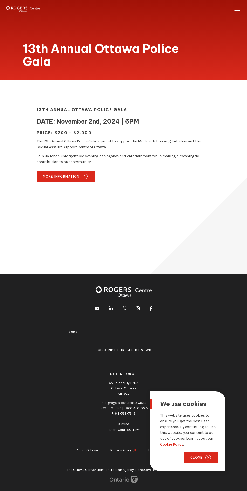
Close (196, 457)
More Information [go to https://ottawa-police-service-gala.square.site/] (61, 176)
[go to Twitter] (124, 309)
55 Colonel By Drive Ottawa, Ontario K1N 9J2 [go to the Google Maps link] (123, 388)
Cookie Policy (171, 444)
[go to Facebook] (151, 309)
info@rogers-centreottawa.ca (123, 403)
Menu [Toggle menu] (235, 9)
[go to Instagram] (138, 309)
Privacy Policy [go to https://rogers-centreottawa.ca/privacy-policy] (120, 450)
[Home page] (23, 9)
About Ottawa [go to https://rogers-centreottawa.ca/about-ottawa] (87, 450)
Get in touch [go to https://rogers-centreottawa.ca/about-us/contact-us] (123, 374)
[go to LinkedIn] (111, 309)
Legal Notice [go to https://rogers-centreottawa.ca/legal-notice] (157, 450)
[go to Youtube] (97, 309)
